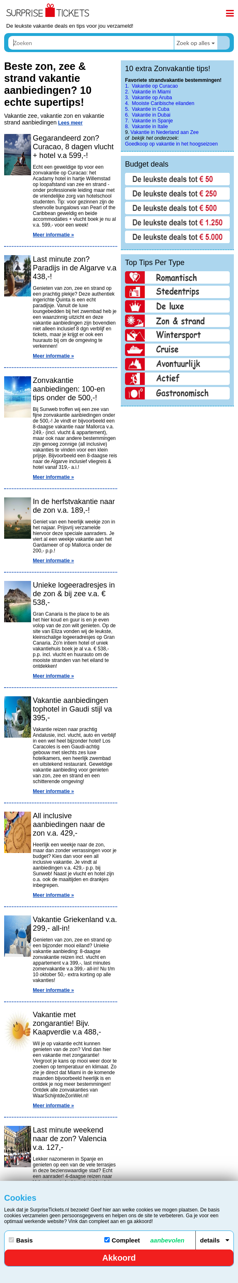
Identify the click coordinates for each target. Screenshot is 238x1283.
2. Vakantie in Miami (148, 92)
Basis (21, 1240)
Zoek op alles (193, 42)
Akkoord (119, 1257)
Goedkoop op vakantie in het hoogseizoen (171, 144)
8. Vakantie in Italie (146, 126)
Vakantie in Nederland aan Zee (164, 132)
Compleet (144, 1240)
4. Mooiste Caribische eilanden (159, 103)
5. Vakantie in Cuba (147, 109)
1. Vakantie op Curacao (151, 86)
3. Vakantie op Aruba (148, 97)
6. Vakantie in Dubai (148, 115)
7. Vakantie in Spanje (149, 121)
